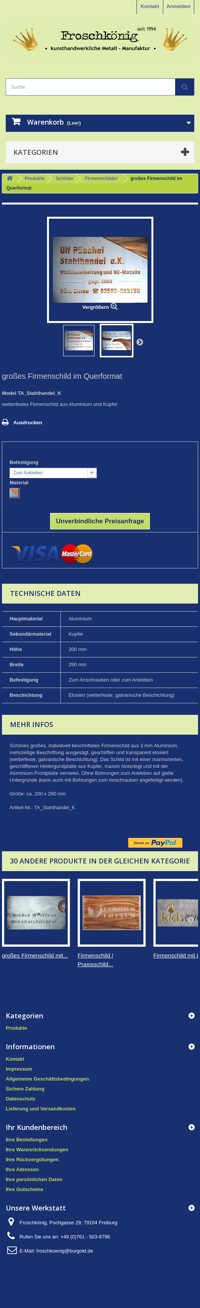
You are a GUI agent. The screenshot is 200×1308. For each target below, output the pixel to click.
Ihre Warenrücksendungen (37, 1149)
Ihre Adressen (22, 1169)
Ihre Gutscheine (24, 1189)
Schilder (65, 178)
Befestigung (25, 462)
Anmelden (178, 6)
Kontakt (150, 6)
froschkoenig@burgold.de (64, 1251)
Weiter (139, 342)
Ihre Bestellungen (26, 1139)
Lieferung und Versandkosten (41, 1109)
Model (9, 393)
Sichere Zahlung (25, 1089)
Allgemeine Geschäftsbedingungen (47, 1079)
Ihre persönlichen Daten (34, 1179)
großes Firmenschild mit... (35, 955)
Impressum (19, 1069)
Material (20, 482)
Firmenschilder (101, 178)
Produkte (35, 178)
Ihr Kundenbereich (36, 1127)
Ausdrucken (27, 422)
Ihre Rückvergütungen (32, 1159)
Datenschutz (20, 1099)
